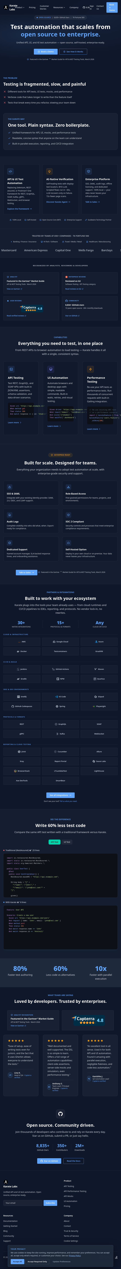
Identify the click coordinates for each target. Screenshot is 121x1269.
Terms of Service (71, 1236)
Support (7, 1241)
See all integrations (60, 799)
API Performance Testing (75, 1191)
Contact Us (100, 7)
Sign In (92, 7)
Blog (5, 1231)
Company (74, 7)
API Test (54, 846)
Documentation (10, 1221)
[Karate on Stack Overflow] (116, 1257)
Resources (59, 7)
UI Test (67, 846)
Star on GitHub (49, 1165)
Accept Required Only (37, 1261)
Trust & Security (71, 1231)
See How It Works (73, 51)
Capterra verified (99, 1085)
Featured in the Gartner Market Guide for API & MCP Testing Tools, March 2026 (60, 59)
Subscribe (50, 1203)
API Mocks (68, 1196)
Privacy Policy (75, 1255)
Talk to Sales (26, 576)
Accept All (17, 1261)
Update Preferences (61, 1261)
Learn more (15, 426)
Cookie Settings (71, 1241)
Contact (67, 1226)
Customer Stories (44, 7)
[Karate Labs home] (9, 7)
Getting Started (10, 1226)
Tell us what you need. (68, 805)
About (66, 1221)
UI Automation (70, 1201)
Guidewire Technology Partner (99, 220)
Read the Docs (73, 1165)
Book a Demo (112, 7)
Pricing (32, 7)
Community (8, 1236)
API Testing (69, 1186)
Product (20, 7)
